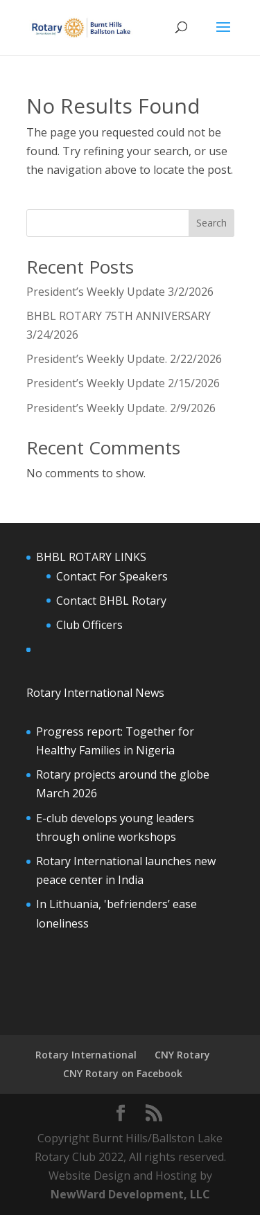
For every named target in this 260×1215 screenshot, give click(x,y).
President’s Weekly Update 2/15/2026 (123, 383)
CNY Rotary (182, 1054)
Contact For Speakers (112, 576)
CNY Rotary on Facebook (122, 1073)
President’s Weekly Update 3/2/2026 (120, 291)
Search (211, 222)
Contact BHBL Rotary (111, 600)
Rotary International (86, 1054)
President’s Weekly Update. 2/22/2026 (124, 358)
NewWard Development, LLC (130, 1194)
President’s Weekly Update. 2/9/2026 (121, 408)
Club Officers (89, 624)
